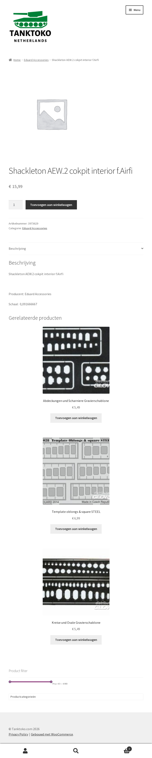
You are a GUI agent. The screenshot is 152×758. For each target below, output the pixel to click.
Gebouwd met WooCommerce (52, 734)
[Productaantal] (16, 205)
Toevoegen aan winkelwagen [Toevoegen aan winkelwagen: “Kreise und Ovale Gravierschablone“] (76, 640)
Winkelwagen (116, 748)
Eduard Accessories (36, 60)
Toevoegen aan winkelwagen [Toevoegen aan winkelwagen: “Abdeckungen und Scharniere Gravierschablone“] (76, 418)
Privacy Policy (18, 734)
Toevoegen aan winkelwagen (51, 205)
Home (17, 60)
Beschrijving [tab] (17, 248)
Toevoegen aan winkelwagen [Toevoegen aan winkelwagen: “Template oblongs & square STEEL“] (76, 529)
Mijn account (25, 751)
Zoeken (76, 751)
